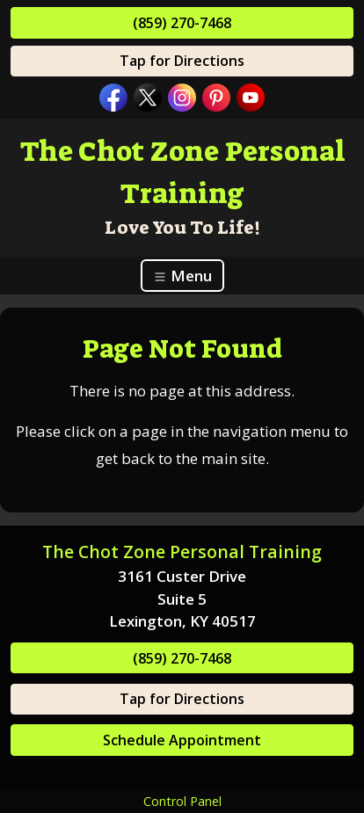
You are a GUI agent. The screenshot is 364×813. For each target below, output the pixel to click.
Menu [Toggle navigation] (182, 275)
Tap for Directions (182, 60)
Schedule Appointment (182, 740)
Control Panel (182, 801)
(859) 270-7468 (182, 23)
